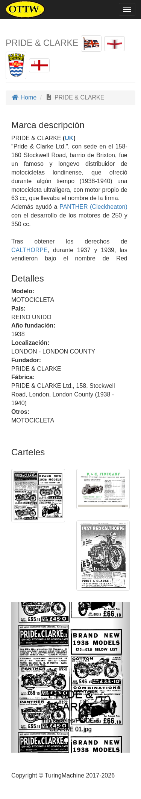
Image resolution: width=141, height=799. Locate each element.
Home (23, 97)
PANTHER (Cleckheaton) (92, 207)
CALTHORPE (29, 250)
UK (69, 138)
